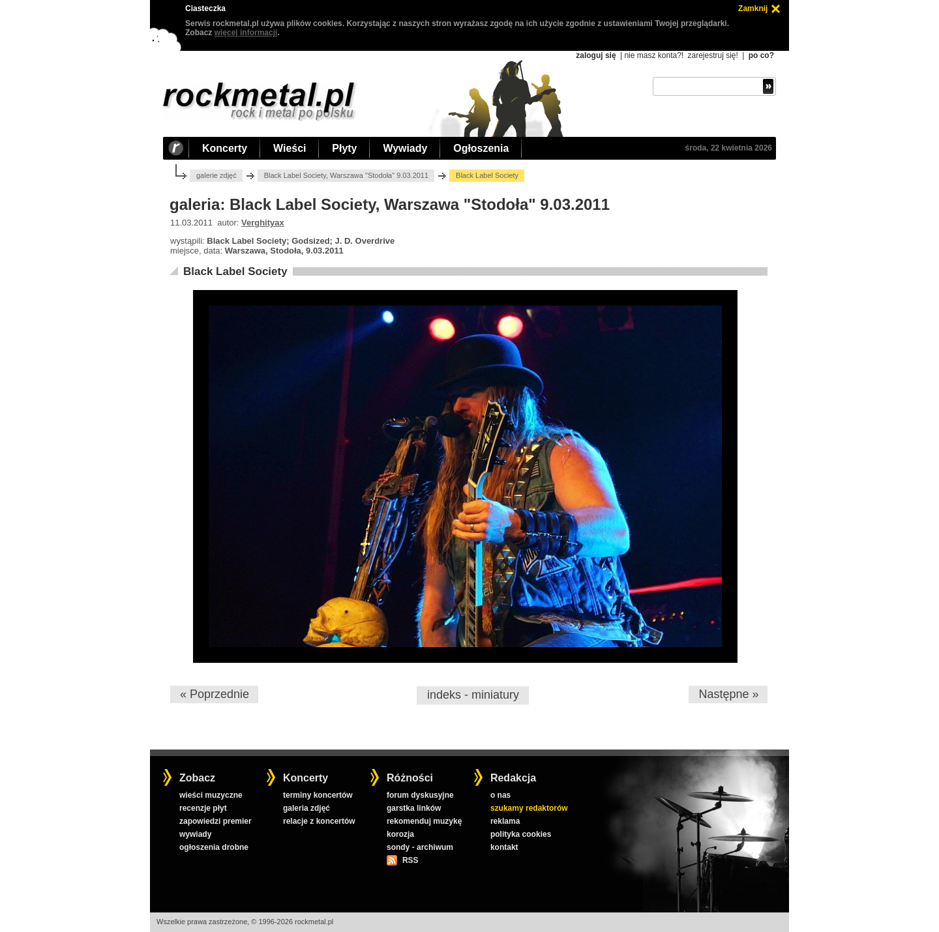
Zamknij (753, 8)
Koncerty (224, 148)
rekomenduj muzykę (424, 821)
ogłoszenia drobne (213, 847)
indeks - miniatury (473, 694)
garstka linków (414, 808)
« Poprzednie (214, 694)
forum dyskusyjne (420, 795)
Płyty (344, 148)
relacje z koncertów (319, 821)
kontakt (504, 847)
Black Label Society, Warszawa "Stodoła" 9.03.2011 (346, 175)
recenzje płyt (203, 808)
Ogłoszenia (481, 148)
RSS (410, 860)
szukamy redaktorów (529, 808)
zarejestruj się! (712, 55)
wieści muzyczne (211, 795)
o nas (500, 795)
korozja (400, 834)
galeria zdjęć (306, 808)
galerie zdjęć (216, 175)
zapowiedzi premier (215, 821)
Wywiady (405, 148)
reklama (505, 821)
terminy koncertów (318, 795)
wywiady (195, 834)
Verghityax (262, 222)
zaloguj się (596, 55)
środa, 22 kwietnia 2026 (728, 148)
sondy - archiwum (420, 847)
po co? (761, 55)
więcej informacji (246, 32)
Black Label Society (235, 271)
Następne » (728, 694)
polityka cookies (520, 834)
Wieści (289, 148)
